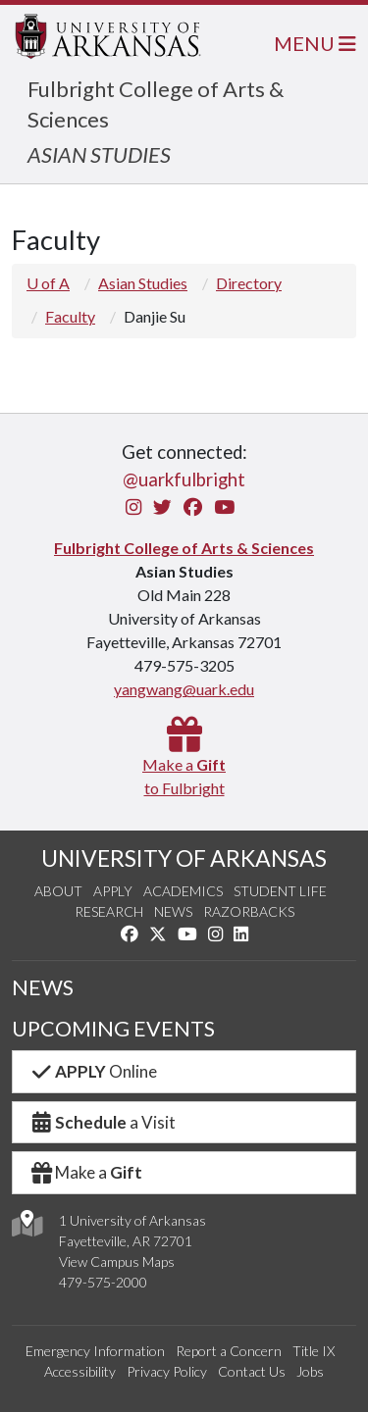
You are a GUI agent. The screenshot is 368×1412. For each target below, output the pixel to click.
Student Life (280, 890)
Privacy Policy (167, 1371)
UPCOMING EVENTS (113, 1028)
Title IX (313, 1350)
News (173, 911)
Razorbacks (248, 911)
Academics (183, 890)
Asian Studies (142, 283)
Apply (112, 890)
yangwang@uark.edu (184, 689)
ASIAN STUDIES (99, 154)
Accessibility (80, 1371)
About (58, 890)
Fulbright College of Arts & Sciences (184, 547)
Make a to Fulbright (184, 764)
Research (109, 911)
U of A (48, 283)
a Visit (102, 1122)
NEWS (43, 987)
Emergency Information (95, 1350)
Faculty (70, 316)
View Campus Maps (117, 1261)
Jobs (310, 1371)
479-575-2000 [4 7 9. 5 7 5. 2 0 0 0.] (103, 1282)
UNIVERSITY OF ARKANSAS (184, 858)
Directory (249, 283)
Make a (85, 1172)
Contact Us (252, 1371)
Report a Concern (229, 1350)
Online (92, 1071)
